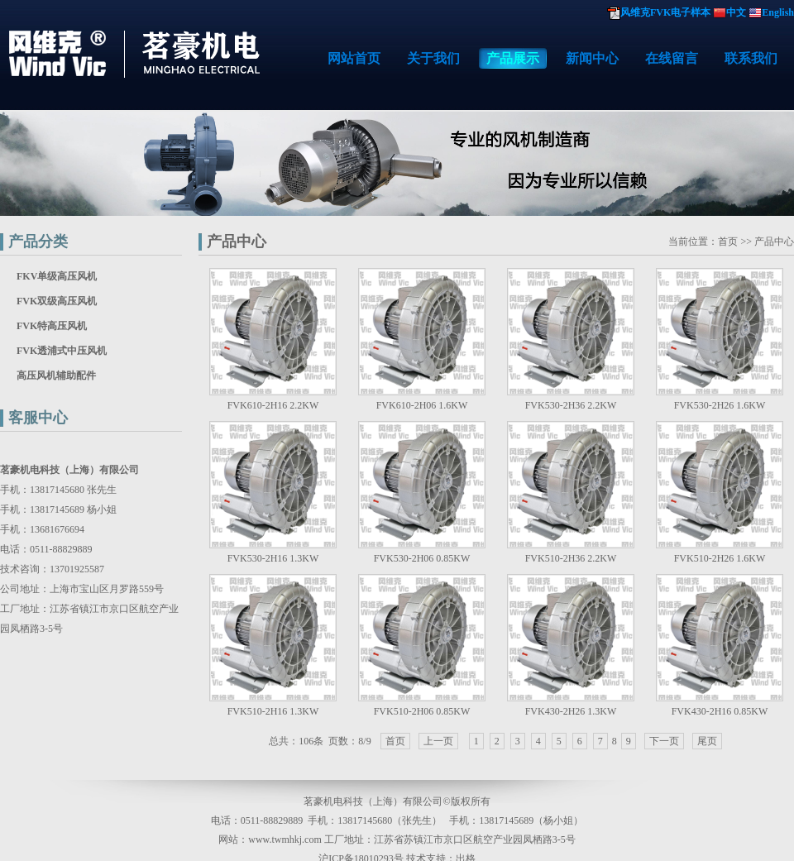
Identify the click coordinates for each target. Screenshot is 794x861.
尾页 (707, 741)
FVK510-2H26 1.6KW (720, 558)
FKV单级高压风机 (57, 276)
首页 (728, 241)
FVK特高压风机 (52, 326)
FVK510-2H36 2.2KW (571, 558)
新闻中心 (592, 58)
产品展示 (512, 58)
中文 (736, 12)
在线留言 (671, 58)
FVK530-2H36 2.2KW (571, 405)
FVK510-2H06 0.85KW (422, 711)
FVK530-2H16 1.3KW (273, 558)
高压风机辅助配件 (56, 375)
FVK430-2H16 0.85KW (720, 711)
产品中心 (236, 241)
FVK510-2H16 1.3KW (273, 711)
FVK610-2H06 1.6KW (422, 405)
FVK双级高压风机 (57, 301)
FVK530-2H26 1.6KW (720, 405)
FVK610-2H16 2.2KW (273, 405)
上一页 (438, 741)
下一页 (664, 741)
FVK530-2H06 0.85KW (422, 558)
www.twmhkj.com (285, 839)
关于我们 (433, 58)
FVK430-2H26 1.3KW (571, 711)
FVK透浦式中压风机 (62, 350)
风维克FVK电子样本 (665, 12)
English (778, 12)
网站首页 (354, 58)
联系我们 (751, 58)
